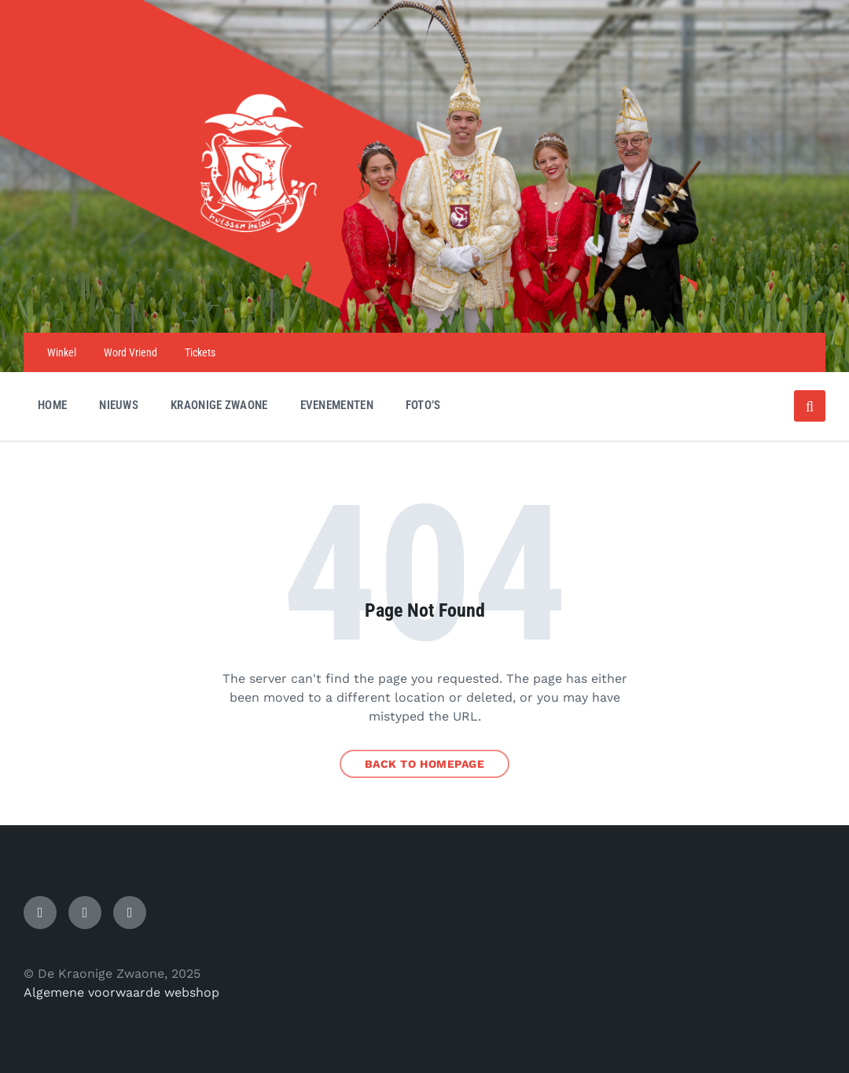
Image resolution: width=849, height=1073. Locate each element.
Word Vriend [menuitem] (130, 352)
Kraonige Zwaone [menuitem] (219, 405)
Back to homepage (425, 764)
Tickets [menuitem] (200, 352)
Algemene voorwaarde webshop (121, 992)
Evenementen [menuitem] (336, 405)
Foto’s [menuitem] (423, 405)
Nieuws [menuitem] (118, 405)
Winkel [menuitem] (61, 352)
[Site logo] (424, 301)
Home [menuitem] (52, 405)
